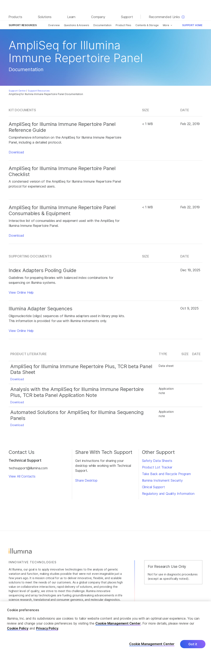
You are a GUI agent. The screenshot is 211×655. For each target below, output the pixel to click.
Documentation (102, 25)
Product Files (123, 25)
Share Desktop (86, 480)
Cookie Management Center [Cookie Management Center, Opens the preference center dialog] (152, 648)
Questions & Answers (76, 25)
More (166, 25)
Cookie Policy (17, 632)
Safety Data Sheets (157, 461)
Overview (54, 25)
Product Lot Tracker (157, 467)
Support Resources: (39, 90)
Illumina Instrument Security (162, 480)
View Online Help (21, 292)
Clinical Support (153, 487)
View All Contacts (22, 476)
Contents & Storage (147, 25)
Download (16, 152)
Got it (192, 648)
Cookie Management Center (118, 627)
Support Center (17, 90)
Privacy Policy (47, 632)
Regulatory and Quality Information (168, 494)
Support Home (192, 25)
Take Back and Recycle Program (166, 474)
